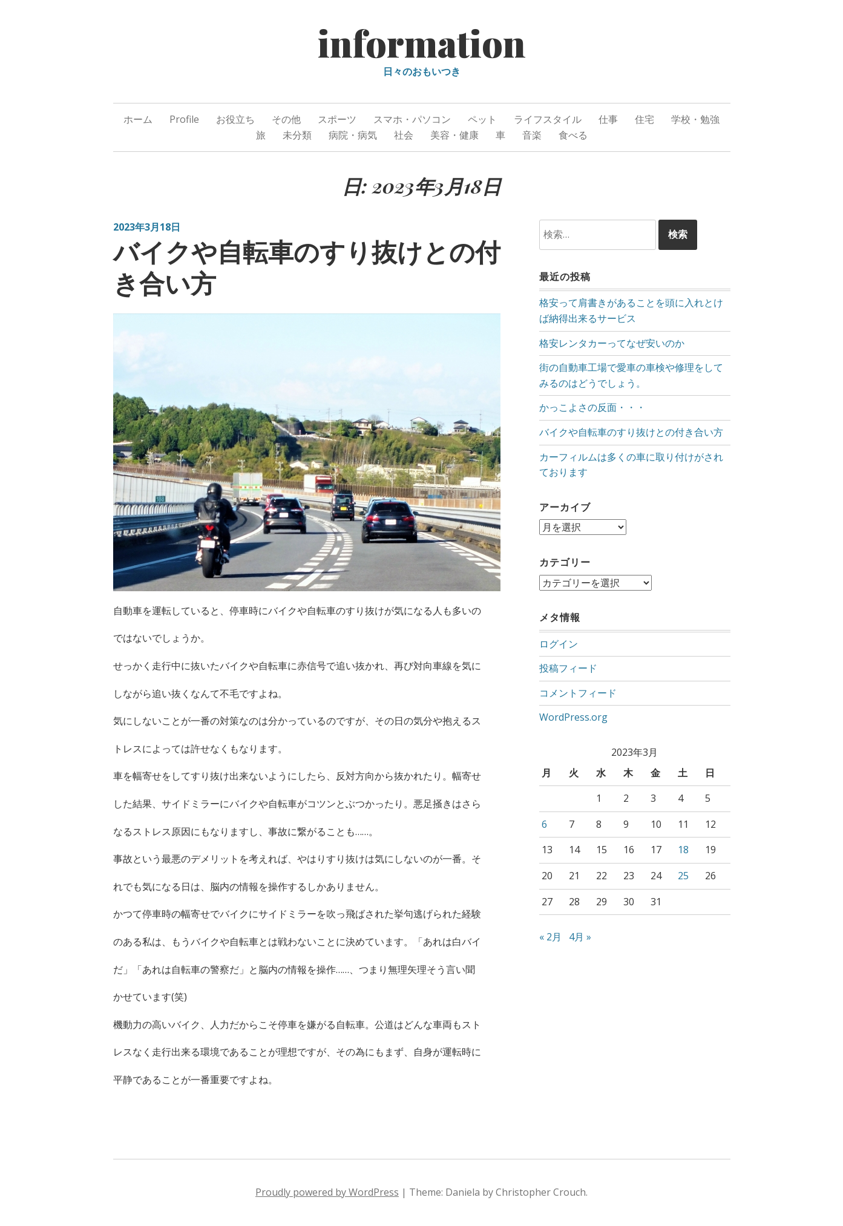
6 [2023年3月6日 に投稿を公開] (544, 823)
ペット (482, 119)
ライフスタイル (548, 119)
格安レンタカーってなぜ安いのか (611, 343)
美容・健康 (454, 135)
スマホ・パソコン (412, 119)
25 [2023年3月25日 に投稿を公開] (683, 875)
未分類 (297, 135)
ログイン (558, 643)
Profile (184, 119)
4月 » (580, 936)
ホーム (138, 119)
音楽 (532, 135)
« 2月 (550, 936)
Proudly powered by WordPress (327, 1192)
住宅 (644, 119)
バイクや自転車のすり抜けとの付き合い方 (306, 267)
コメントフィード (578, 692)
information (422, 42)
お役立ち (235, 119)
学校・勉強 (695, 119)
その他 (286, 119)
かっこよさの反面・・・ (592, 407)
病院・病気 (353, 135)
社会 (403, 135)
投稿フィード (568, 667)
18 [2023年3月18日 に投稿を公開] (683, 849)
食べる (573, 135)
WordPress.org (573, 716)
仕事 (608, 119)
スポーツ (337, 119)
